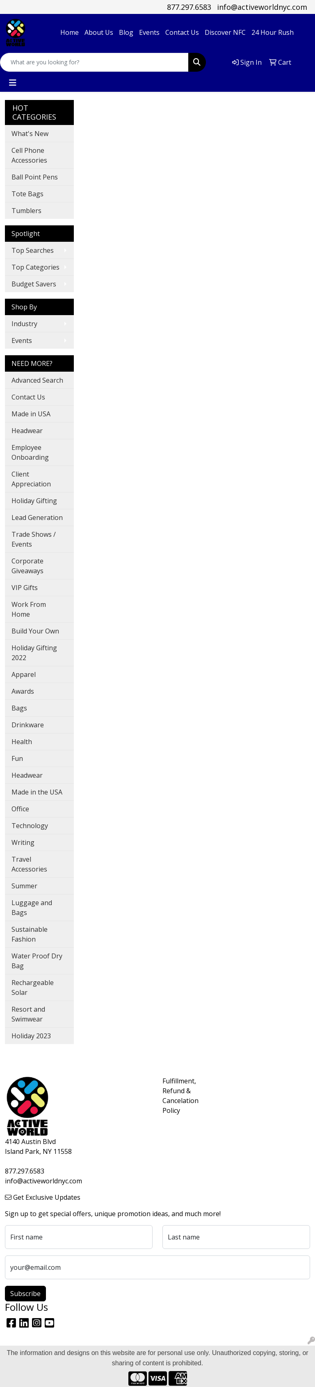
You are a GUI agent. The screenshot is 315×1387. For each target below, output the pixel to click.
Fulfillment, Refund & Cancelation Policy (177, 1095)
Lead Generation (37, 517)
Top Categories (35, 267)
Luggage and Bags (31, 907)
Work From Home (28, 609)
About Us (98, 32)
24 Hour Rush (272, 32)
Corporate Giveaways (27, 565)
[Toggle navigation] (12, 83)
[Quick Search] (94, 62)
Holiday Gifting (34, 500)
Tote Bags (27, 193)
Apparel (23, 674)
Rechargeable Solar (32, 987)
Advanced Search (37, 380)
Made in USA (30, 413)
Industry (24, 323)
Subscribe (25, 1293)
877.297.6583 (189, 7)
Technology (29, 825)
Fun (17, 758)
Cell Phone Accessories (29, 155)
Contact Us (182, 32)
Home (69, 32)
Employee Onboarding (30, 452)
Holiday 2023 (31, 1035)
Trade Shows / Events (33, 539)
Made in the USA (36, 792)
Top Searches (32, 250)
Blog (126, 32)
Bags (19, 708)
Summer (24, 885)
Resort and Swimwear (28, 1014)
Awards (22, 691)
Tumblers (26, 210)
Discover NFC (225, 32)
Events (149, 32)
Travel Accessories (29, 864)
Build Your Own (35, 631)
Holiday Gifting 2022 (34, 652)
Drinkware (27, 724)
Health (21, 741)
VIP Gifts (24, 587)
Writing (22, 842)
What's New (29, 133)
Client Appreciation (31, 479)
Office (20, 808)
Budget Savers (33, 283)
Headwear (27, 430)
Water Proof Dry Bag (36, 960)
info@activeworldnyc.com (262, 7)
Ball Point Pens (34, 177)
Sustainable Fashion (29, 934)
